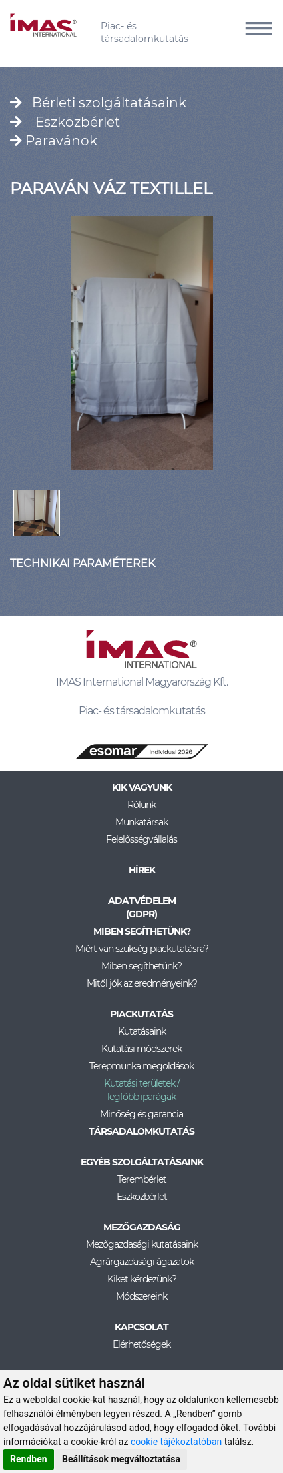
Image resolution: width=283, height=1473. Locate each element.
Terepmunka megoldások (141, 1066)
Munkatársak (141, 822)
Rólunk (141, 805)
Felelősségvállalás (141, 839)
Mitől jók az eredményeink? (142, 983)
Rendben (28, 1459)
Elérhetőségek (141, 1344)
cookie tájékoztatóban (176, 1441)
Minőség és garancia (141, 1114)
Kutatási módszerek (141, 1049)
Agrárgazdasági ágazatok (142, 1262)
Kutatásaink (142, 1031)
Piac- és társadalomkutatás (144, 32)
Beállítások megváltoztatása (121, 1459)
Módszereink (141, 1296)
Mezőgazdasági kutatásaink (142, 1244)
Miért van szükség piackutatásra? (141, 949)
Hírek (142, 870)
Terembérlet (141, 1179)
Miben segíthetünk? (141, 966)
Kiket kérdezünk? (141, 1279)
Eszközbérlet (65, 122)
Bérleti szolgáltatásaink (98, 103)
